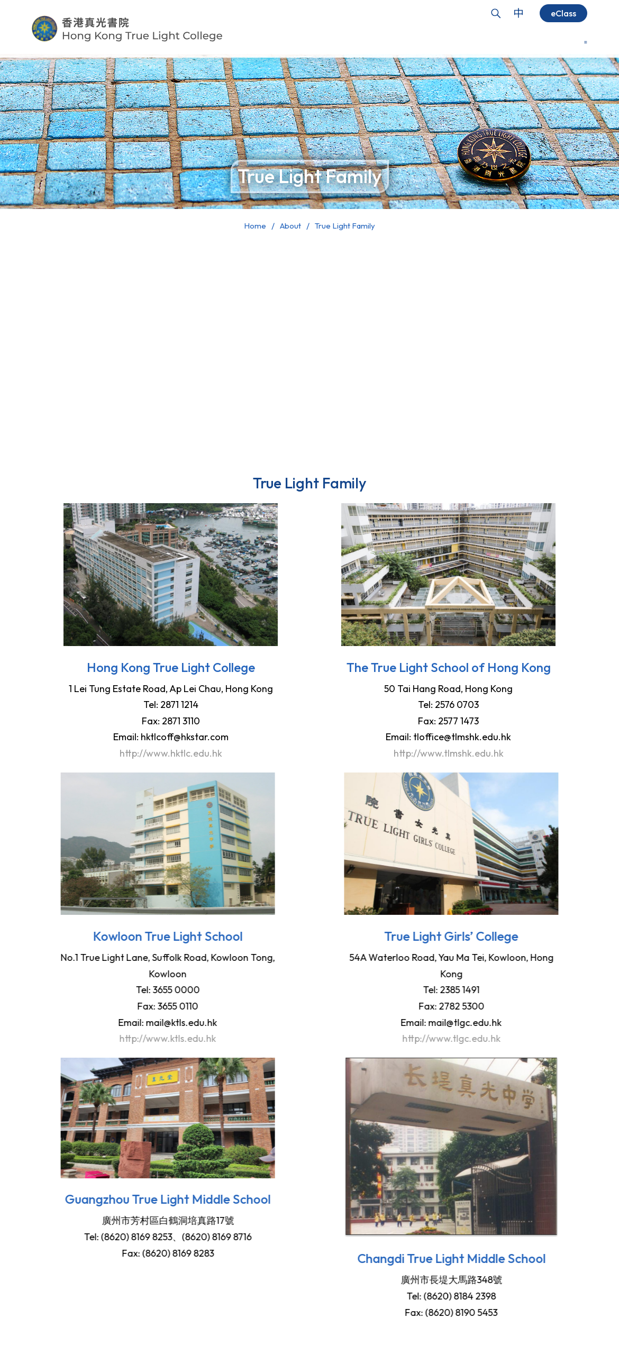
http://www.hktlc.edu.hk (153, 753)
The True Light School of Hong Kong (465, 667)
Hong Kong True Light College (153, 667)
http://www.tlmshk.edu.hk (466, 753)
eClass (563, 13)
